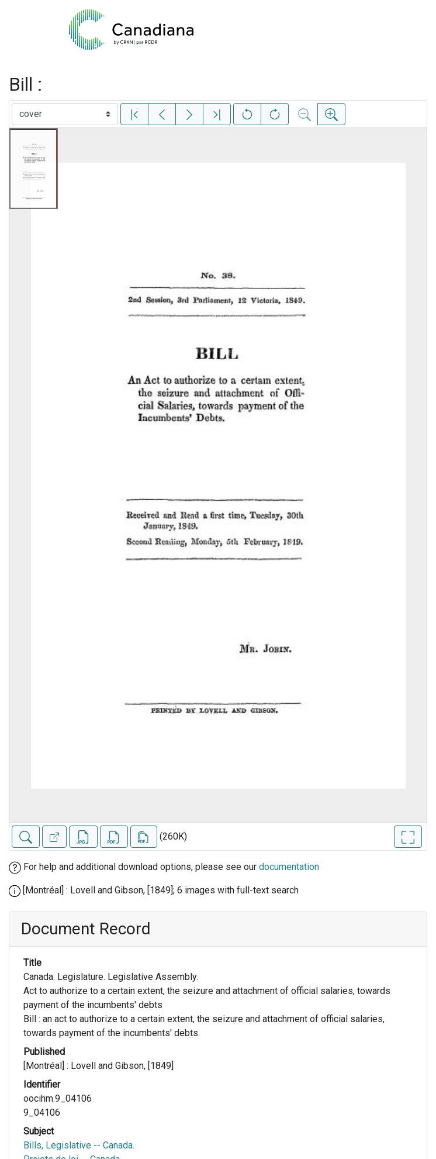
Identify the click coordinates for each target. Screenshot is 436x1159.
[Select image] (65, 114)
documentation (289, 866)
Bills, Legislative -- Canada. (78, 1145)
